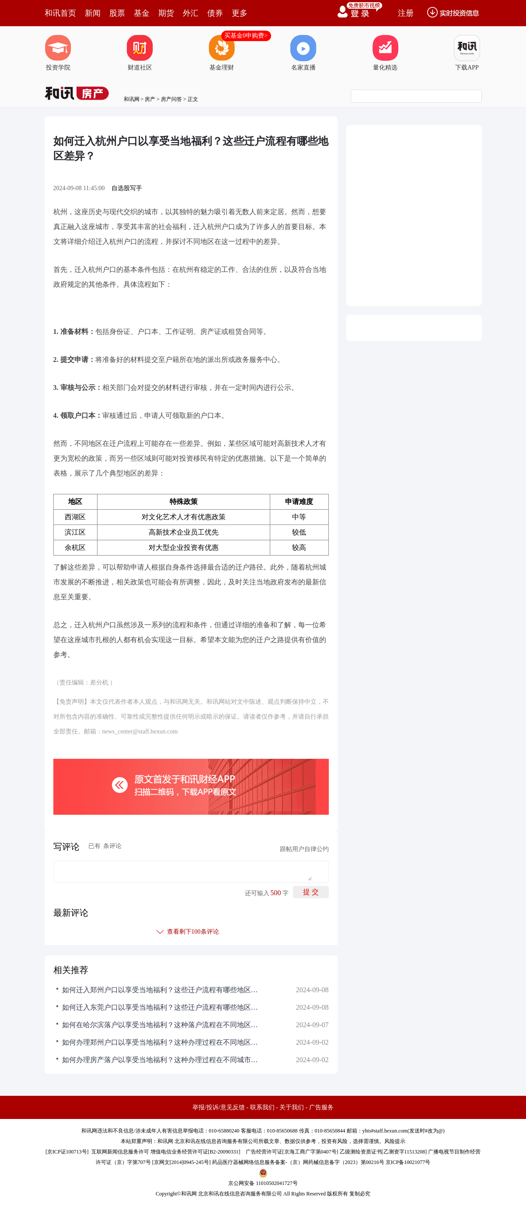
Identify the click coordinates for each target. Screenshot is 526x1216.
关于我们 (291, 1107)
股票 (117, 13)
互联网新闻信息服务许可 (120, 1152)
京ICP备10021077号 (408, 1162)
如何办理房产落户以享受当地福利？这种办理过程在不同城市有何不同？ (162, 1059)
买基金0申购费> (246, 35)
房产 (150, 99)
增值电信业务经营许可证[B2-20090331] (195, 1152)
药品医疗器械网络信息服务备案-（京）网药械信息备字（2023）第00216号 (298, 1162)
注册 (406, 13)
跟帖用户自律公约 (304, 849)
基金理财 (222, 53)
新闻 (93, 13)
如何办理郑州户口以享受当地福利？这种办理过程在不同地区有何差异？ (162, 1042)
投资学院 (58, 53)
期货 (166, 13)
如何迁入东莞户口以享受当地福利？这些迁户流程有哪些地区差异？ (162, 1007)
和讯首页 (60, 13)
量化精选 (385, 53)
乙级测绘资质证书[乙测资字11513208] (383, 1152)
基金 (142, 13)
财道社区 (140, 53)
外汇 (191, 13)
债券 (215, 13)
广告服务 (321, 1107)
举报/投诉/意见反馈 (218, 1107)
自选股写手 (126, 188)
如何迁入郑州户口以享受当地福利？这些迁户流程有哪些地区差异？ (162, 990)
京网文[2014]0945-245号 (181, 1162)
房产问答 (171, 99)
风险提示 (394, 1141)
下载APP (467, 53)
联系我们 (262, 1107)
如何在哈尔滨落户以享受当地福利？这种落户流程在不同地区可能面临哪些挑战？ (162, 1024)
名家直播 (303, 53)
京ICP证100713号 (67, 1152)
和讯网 (131, 99)
